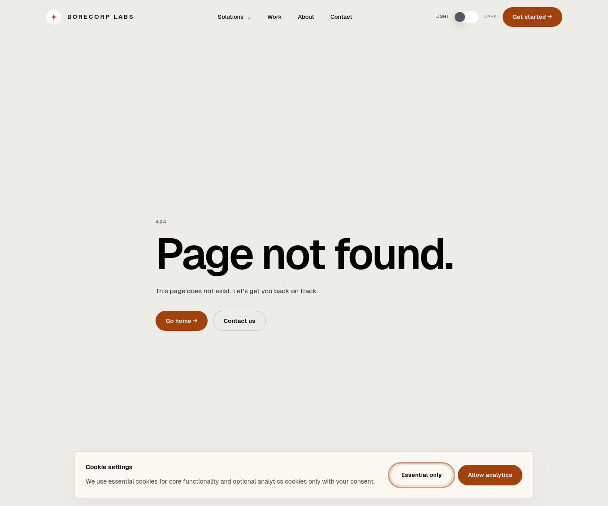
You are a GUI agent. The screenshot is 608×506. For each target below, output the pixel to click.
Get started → (532, 17)
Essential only (421, 475)
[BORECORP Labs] (90, 17)
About (306, 17)
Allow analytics (490, 475)
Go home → (182, 321)
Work (274, 17)
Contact (341, 17)
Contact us (240, 321)
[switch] (466, 17)
